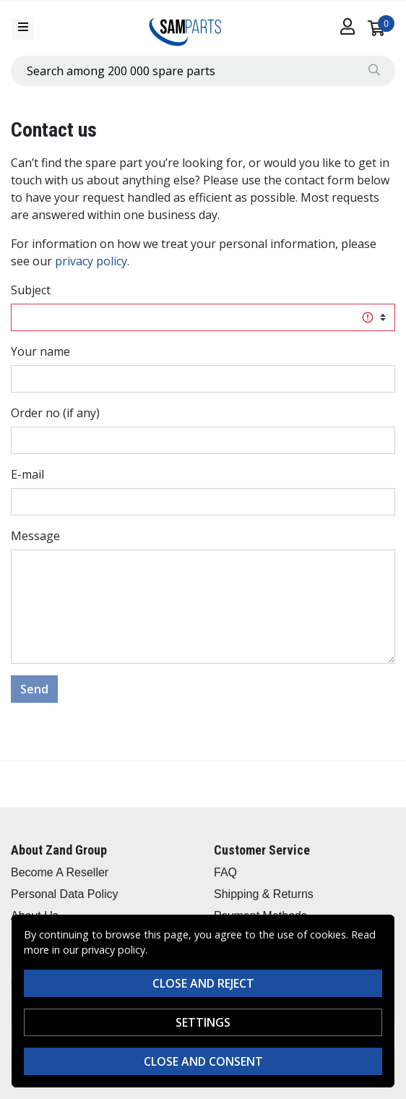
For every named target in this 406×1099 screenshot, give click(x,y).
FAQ (225, 872)
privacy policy (91, 261)
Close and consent (203, 1061)
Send (34, 689)
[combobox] (203, 70)
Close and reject (203, 983)
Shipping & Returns (264, 894)
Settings (203, 1022)
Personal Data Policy (64, 894)
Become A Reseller (59, 872)
